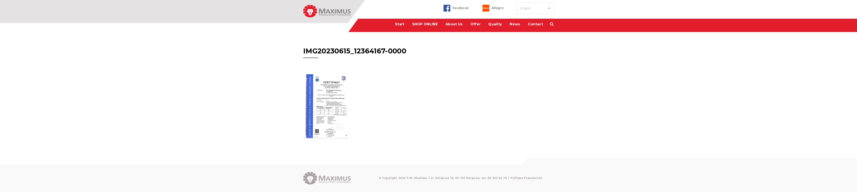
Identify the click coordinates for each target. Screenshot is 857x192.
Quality (495, 24)
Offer (475, 24)
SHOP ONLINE (425, 24)
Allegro (497, 8)
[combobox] (535, 8)
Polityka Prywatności (526, 178)
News (515, 24)
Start (400, 24)
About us (454, 24)
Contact (535, 24)
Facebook (460, 8)
